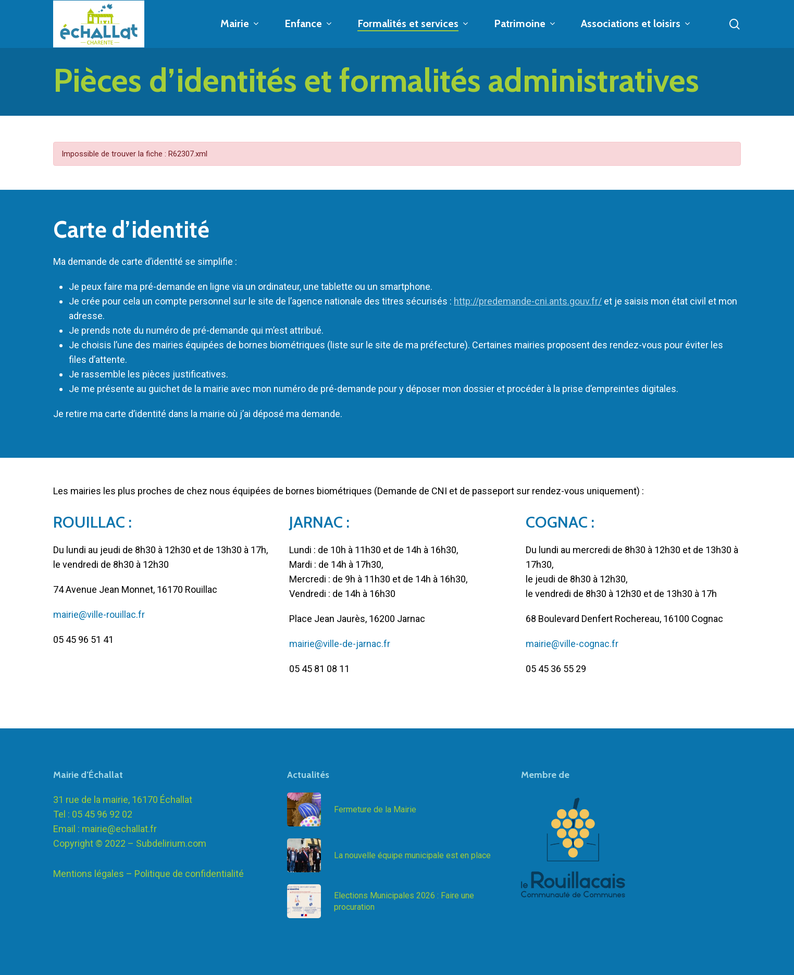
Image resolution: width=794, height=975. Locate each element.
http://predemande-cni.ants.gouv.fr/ (528, 301)
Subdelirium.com (171, 843)
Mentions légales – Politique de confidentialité (148, 873)
